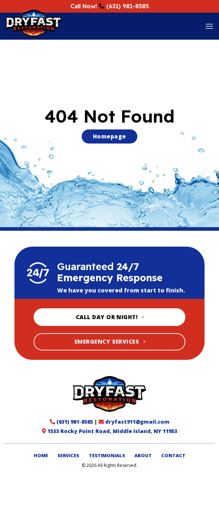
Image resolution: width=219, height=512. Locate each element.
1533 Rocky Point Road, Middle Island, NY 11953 (112, 431)
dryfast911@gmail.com (137, 421)
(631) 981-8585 (127, 6)
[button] (209, 26)
